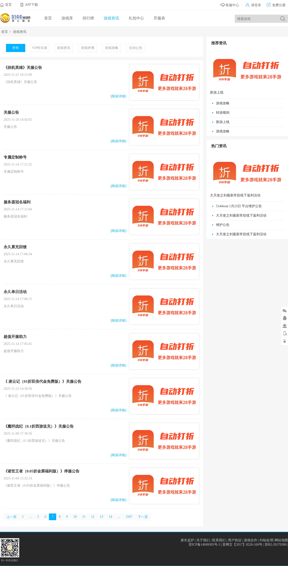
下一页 (143, 517)
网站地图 (281, 540)
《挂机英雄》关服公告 (23, 67)
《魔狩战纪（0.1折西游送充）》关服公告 (39, 426)
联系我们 (219, 540)
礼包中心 (136, 18)
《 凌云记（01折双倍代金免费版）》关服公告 (42, 381)
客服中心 (229, 5)
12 (92, 517)
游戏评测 (87, 48)
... (30, 517)
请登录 (253, 5)
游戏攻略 (111, 48)
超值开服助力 (15, 337)
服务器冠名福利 (17, 202)
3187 (129, 517)
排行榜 (88, 18)
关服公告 (11, 112)
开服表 (159, 18)
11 (83, 517)
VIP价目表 (40, 48)
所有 (15, 48)
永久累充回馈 (15, 247)
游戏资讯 (111, 18)
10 (75, 517)
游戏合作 (250, 540)
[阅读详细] (118, 96)
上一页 (11, 517)
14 (110, 517)
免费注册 (276, 5)
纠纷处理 (266, 540)
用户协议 (234, 540)
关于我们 (203, 540)
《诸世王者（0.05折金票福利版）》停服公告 (41, 471)
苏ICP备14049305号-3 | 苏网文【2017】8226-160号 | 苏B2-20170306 (238, 544)
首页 (8, 4)
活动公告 (135, 48)
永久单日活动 (15, 292)
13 (101, 517)
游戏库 (67, 18)
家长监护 (187, 540)
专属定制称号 (15, 157)
